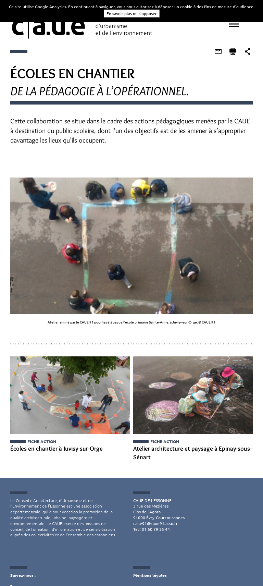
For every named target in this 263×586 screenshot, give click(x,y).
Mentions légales (150, 575)
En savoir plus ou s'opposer (132, 13)
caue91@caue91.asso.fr (155, 523)
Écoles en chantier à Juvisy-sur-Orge (56, 449)
